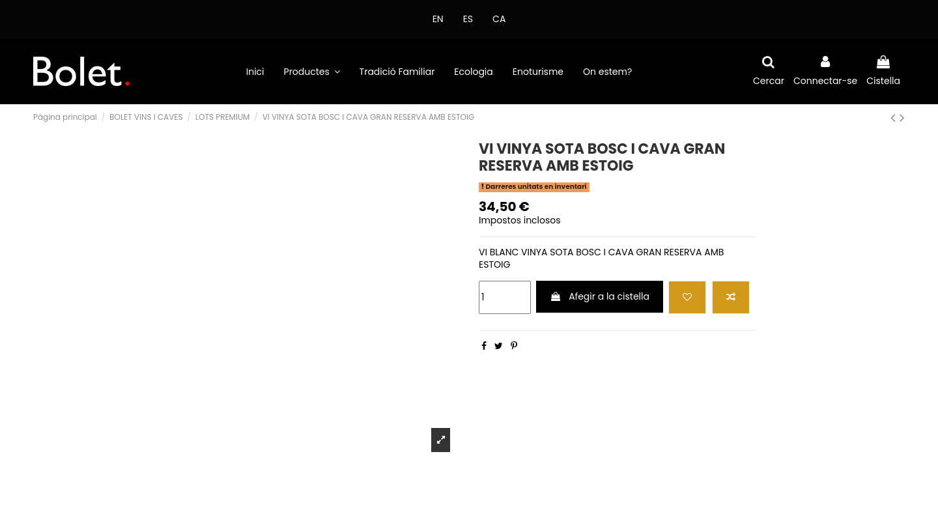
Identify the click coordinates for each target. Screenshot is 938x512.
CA (498, 18)
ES (468, 18)
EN (438, 18)
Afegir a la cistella (599, 296)
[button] (312, 71)
